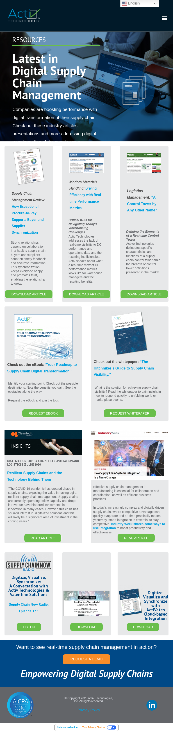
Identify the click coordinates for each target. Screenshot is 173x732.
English (131, 3)
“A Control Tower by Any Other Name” (142, 203)
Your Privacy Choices (93, 727)
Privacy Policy (88, 710)
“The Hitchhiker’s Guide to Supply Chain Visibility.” (124, 368)
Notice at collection (67, 727)
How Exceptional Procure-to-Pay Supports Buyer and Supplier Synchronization (28, 219)
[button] (164, 18)
